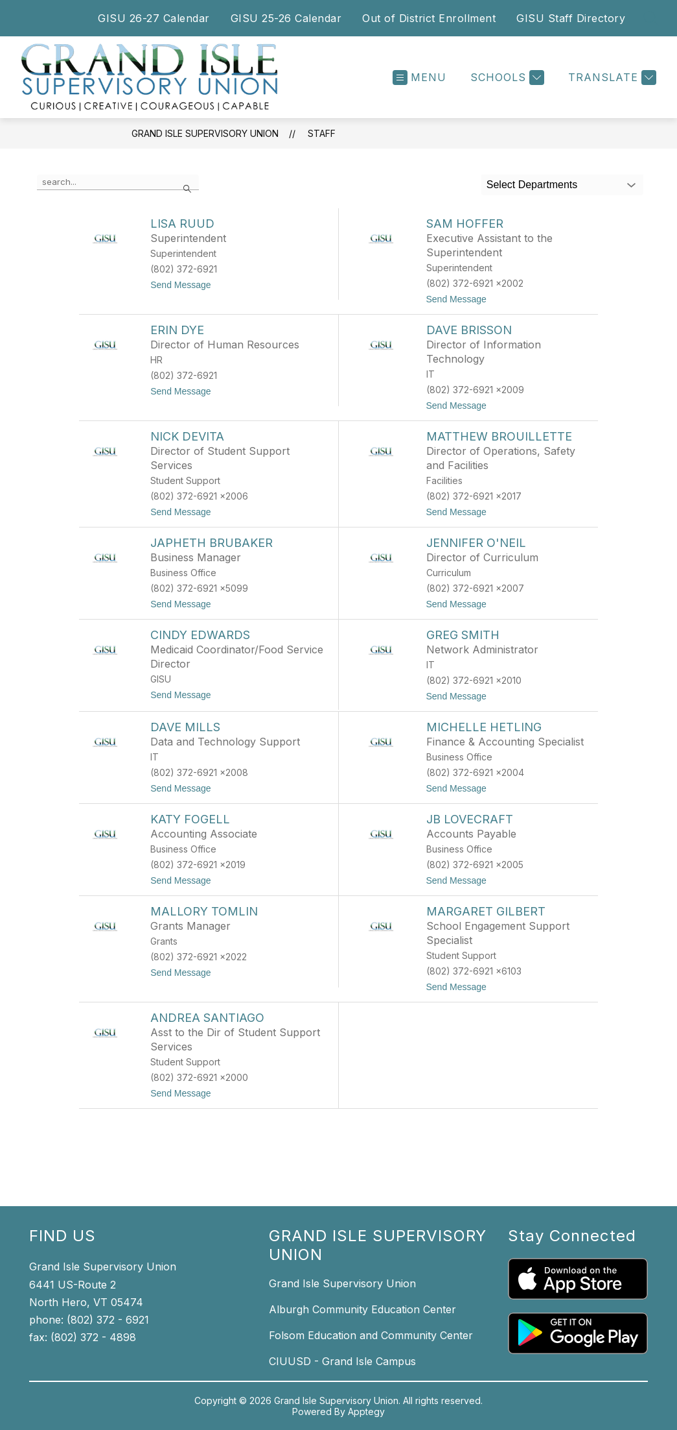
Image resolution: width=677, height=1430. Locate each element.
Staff (322, 133)
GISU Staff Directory (570, 18)
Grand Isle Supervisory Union (205, 133)
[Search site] (651, 18)
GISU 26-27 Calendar (154, 18)
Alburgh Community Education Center (362, 1309)
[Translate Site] (610, 77)
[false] (118, 182)
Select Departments (532, 184)
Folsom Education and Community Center (371, 1335)
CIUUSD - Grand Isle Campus (342, 1361)
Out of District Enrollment (429, 18)
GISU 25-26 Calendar (286, 18)
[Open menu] (419, 77)
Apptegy (366, 1411)
